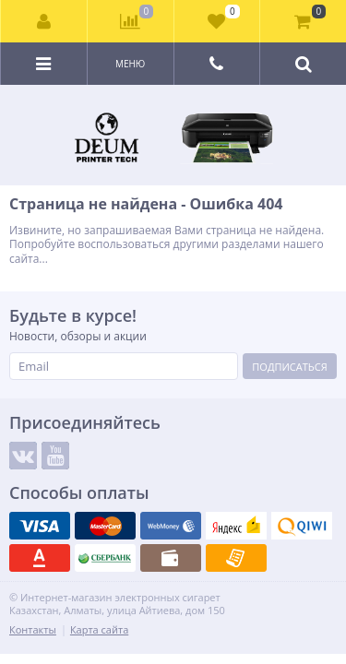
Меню (130, 63)
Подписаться (289, 367)
